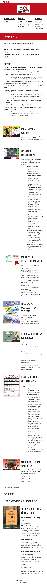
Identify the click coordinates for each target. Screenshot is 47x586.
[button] (42, 53)
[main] (9, 20)
